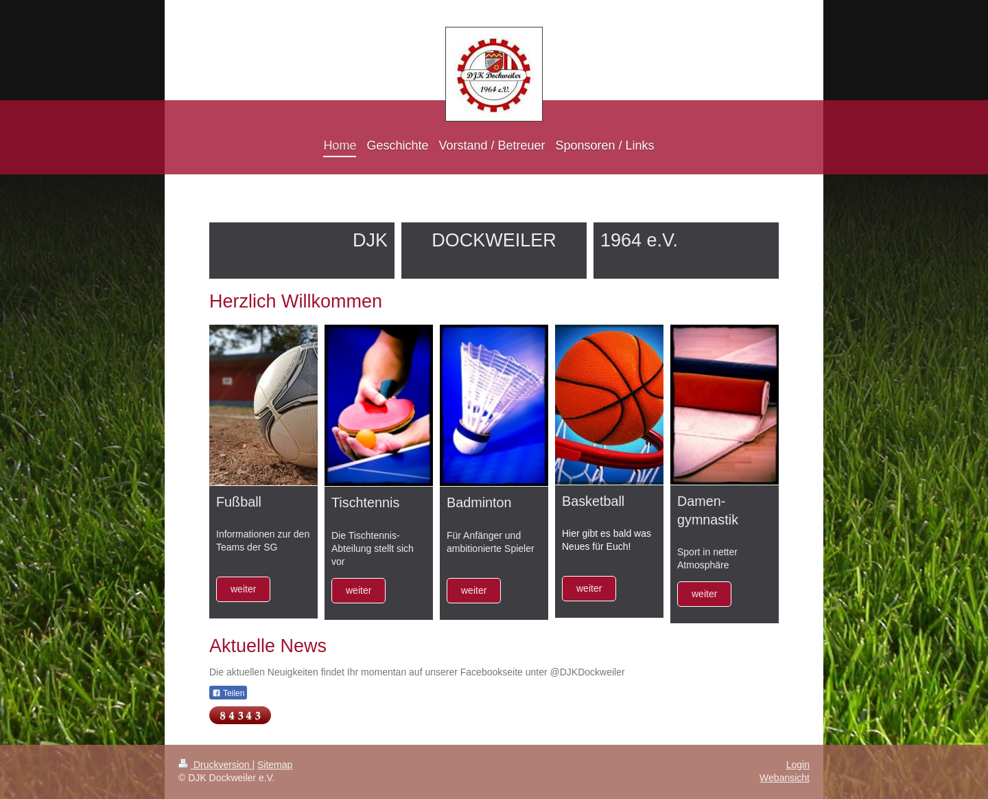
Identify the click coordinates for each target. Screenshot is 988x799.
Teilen (228, 693)
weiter (243, 588)
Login (798, 764)
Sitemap (274, 764)
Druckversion (215, 764)
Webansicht (785, 777)
